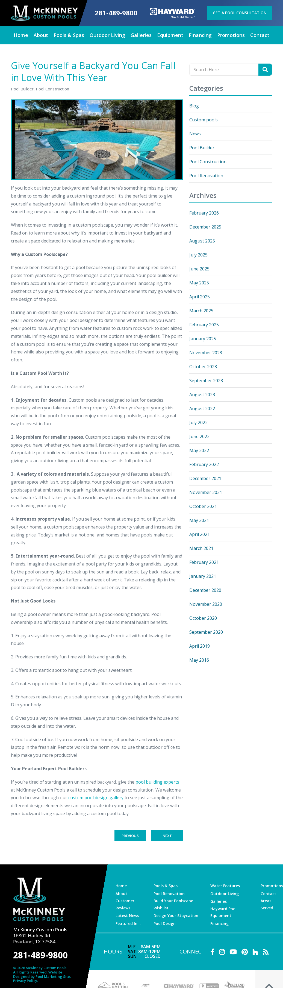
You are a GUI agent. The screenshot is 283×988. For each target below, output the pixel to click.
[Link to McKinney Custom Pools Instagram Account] (222, 951)
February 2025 (204, 324)
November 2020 (205, 604)
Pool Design (165, 923)
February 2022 (204, 464)
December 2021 (205, 478)
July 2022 (198, 422)
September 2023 (206, 380)
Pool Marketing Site (53, 975)
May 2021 (199, 520)
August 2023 (202, 394)
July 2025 (198, 255)
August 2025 (202, 241)
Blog (194, 105)
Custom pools (203, 119)
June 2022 (199, 436)
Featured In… (128, 923)
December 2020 (205, 590)
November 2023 (205, 352)
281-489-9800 (116, 13)
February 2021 (204, 562)
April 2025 (199, 296)
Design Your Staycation (176, 915)
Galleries (219, 901)
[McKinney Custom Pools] (44, 13)
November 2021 (205, 492)
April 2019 (199, 646)
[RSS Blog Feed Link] (266, 951)
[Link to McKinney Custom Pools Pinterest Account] (244, 951)
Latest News (127, 915)
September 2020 (206, 632)
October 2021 (203, 506)
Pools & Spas (166, 885)
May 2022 (199, 450)
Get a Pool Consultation (240, 12)
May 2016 (199, 660)
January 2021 (202, 576)
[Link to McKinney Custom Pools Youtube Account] (233, 951)
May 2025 (199, 282)
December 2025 (205, 227)
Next (167, 835)
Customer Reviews (125, 904)
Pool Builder (201, 147)
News (195, 133)
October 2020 (203, 618)
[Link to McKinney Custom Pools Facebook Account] (212, 951)
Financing (220, 923)
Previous (130, 835)
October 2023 (203, 366)
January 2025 (202, 338)
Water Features (225, 885)
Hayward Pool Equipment (224, 912)
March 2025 (201, 310)
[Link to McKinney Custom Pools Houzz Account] (255, 951)
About (121, 893)
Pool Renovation (206, 175)
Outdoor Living (225, 893)
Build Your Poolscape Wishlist (173, 904)
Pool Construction (207, 161)
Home (121, 885)
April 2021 (199, 534)
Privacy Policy (25, 980)
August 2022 (202, 408)
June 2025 (199, 268)
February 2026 (204, 213)
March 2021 (201, 548)
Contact (268, 893)
